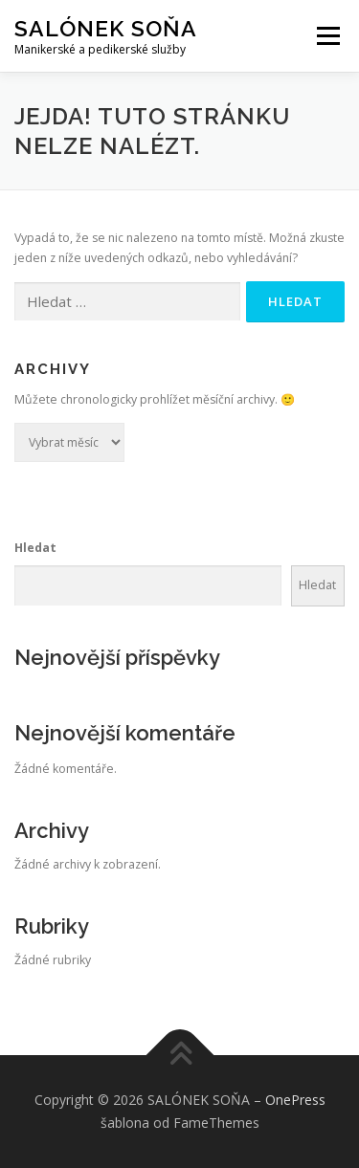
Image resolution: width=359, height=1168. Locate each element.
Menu (327, 36)
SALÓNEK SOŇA (105, 28)
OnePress (295, 1100)
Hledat (35, 548)
